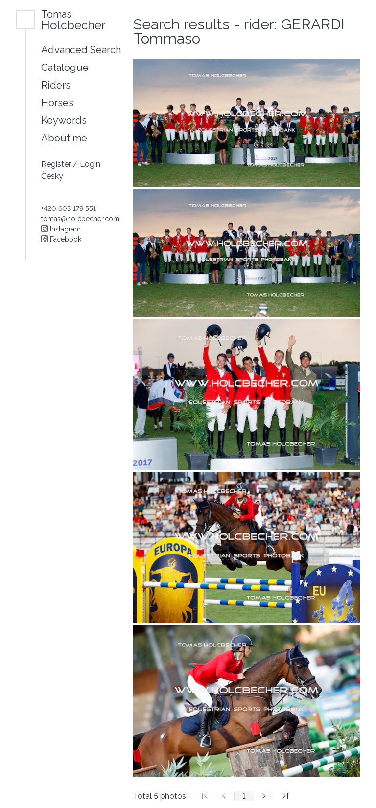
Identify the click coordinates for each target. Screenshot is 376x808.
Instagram (61, 229)
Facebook (61, 239)
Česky (52, 176)
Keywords (64, 120)
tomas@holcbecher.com (80, 219)
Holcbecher (73, 19)
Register (57, 164)
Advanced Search (81, 50)
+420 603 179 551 (68, 208)
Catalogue (65, 67)
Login (90, 164)
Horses (57, 103)
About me (64, 138)
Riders (55, 85)
